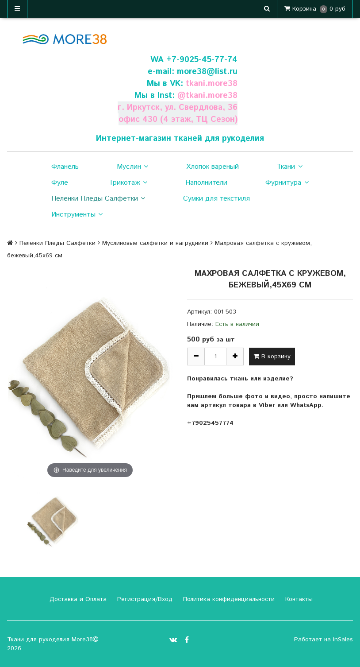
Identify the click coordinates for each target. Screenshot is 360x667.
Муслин (132, 167)
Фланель (65, 167)
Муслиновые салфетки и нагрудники (155, 243)
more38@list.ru (206, 72)
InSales (343, 639)
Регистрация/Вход (143, 599)
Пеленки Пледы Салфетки (98, 199)
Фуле (59, 183)
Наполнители (206, 183)
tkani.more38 (211, 83)
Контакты (298, 599)
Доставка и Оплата (77, 599)
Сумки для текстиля (216, 199)
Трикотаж (128, 183)
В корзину (272, 356)
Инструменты (77, 215)
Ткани (289, 167)
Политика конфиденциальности (228, 599)
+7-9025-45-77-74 (201, 60)
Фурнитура (286, 183)
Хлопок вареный (212, 167)
